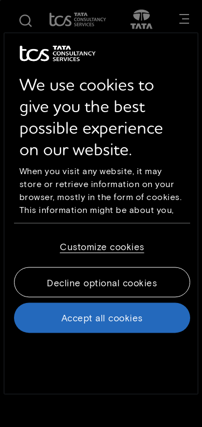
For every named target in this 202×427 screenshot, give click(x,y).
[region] (101, 213)
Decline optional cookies (102, 282)
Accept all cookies (102, 317)
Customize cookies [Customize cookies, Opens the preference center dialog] (102, 246)
